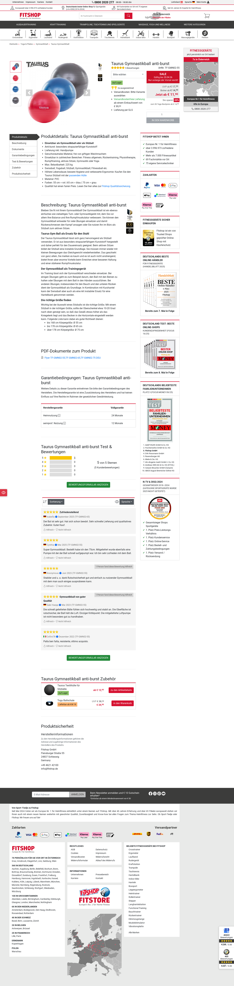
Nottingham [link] (46, 902)
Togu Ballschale (65, 703)
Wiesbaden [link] (49, 888)
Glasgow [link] (16, 902)
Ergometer (133, 853)
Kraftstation (134, 864)
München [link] (55, 881)
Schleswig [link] (29, 888)
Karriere (40, 2)
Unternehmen (18, 2)
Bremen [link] (37, 872)
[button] (29, 96)
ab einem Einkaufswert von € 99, (129, 106)
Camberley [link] (45, 899)
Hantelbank (134, 875)
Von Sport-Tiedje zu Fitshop (25, 808)
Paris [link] (18, 936)
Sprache (190, 2)
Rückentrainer (135, 915)
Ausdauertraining (26, 27)
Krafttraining (58, 27)
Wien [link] (54, 861)
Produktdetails (19, 140)
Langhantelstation (137, 904)
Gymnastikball (42, 47)
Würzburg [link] (16, 891)
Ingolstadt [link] (36, 878)
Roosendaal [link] (17, 913)
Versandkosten (78, 857)
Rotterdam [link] (29, 913)
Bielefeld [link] (40, 869)
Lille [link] (13, 936)
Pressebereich (102, 874)
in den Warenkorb (163, 123)
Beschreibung (19, 146)
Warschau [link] (16, 951)
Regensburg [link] (35, 885)
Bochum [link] (48, 869)
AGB (73, 849)
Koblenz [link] (15, 881)
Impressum (30, 2)
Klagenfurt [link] (32, 861)
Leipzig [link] (28, 881)
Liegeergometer (136, 890)
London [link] (24, 902)
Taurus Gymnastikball (60, 47)
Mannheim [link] (45, 881)
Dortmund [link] (46, 872)
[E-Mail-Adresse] (50, 794)
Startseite (13, 47)
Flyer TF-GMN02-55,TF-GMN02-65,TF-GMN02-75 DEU (71, 360)
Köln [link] (22, 881)
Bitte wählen (119, 77)
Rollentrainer (134, 897)
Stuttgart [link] (39, 888)
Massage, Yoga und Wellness (154, 27)
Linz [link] (40, 861)
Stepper (132, 901)
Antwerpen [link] (17, 928)
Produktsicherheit (21, 176)
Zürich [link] (36, 921)
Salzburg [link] (47, 861)
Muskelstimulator (137, 923)
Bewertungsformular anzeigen (88, 487)
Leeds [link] (24, 899)
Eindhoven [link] (50, 910)
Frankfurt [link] (42, 875)
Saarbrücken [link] (18, 888)
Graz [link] (14, 861)
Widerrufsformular (79, 860)
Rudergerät (134, 860)
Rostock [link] (46, 885)
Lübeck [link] (36, 881)
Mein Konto (203, 2)
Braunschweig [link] (26, 872)
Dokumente (18, 152)
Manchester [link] (34, 902)
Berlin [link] (32, 869)
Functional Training (137, 908)
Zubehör (16, 170)
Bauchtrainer (135, 912)
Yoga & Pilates (27, 47)
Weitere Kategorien (194, 27)
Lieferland (177, 2)
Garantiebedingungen (23, 158)
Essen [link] (34, 875)
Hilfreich (48, 532)
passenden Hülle (78, 178)
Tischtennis (134, 871)
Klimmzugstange (136, 919)
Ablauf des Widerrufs (105, 860)
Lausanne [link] (27, 921)
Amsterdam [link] (17, 910)
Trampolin (133, 868)
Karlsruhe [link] (46, 878)
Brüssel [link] (26, 928)
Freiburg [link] (52, 875)
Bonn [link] (55, 869)
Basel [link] (14, 921)
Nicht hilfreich (63, 532)
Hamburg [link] (16, 878)
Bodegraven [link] (29, 910)
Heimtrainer (134, 893)
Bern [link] (20, 921)
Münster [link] (15, 885)
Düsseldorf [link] (17, 875)
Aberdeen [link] (16, 899)
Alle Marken (134, 932)
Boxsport (133, 886)
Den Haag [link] (40, 910)
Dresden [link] (56, 872)
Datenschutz (101, 849)
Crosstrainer (134, 849)
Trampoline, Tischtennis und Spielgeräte (102, 27)
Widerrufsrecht (102, 857)
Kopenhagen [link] (18, 943)
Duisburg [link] (27, 875)
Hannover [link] (25, 878)
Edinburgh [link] (55, 899)
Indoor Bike (134, 879)
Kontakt (49, 2)
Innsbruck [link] (21, 861)
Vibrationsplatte (136, 926)
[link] (147, 188)
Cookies (74, 853)
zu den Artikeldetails (121, 693)
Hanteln (132, 882)
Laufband (133, 857)
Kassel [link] (55, 878)
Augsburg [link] (24, 869)
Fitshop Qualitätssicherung (116, 189)
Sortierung (55, 504)
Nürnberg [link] (24, 885)
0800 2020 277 (200, 108)
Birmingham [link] (33, 899)
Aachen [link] (15, 869)
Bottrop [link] (15, 872)
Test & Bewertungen (22, 164)
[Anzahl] (163, 117)
